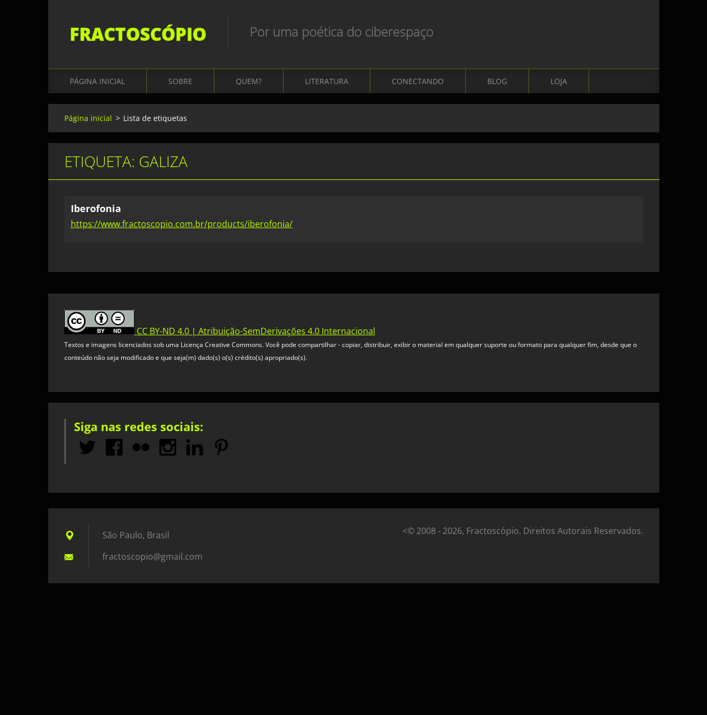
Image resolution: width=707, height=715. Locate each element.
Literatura (326, 81)
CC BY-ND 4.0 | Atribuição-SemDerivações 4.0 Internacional (256, 331)
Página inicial (97, 81)
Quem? (249, 81)
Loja (558, 81)
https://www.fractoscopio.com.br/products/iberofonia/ (182, 224)
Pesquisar (631, 31)
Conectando (418, 81)
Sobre (180, 81)
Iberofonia (96, 208)
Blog (497, 81)
